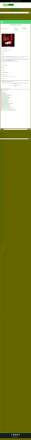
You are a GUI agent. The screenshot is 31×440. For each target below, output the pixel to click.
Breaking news (5, 286)
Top (3, 417)
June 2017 (1, 234)
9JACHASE (2, 135)
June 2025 (1, 152)
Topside (4, 418)
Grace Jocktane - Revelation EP (5, 98)
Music (4, 244)
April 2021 (1, 198)
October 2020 (1, 204)
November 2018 (2, 222)
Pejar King (4, 393)
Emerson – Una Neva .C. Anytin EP (6, 97)
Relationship (4, 401)
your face (4, 429)
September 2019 (2, 215)
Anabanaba (4, 261)
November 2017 (2, 232)
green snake (4, 333)
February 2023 (1, 178)
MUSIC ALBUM (5, 382)
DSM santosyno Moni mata (6, 310)
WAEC (4, 425)
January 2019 (1, 220)
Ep (14, 27)
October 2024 (1, 159)
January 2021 (1, 201)
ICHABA (4, 345)
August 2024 (1, 161)
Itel (3, 350)
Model (4, 370)
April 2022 (1, 187)
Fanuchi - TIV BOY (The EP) (5, 99)
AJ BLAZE (4, 256)
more (4, 375)
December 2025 (2, 146)
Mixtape (4, 369)
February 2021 (1, 200)
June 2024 (1, 163)
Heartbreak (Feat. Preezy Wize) (5, 72)
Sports (4, 410)
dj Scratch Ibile (5, 309)
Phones (4, 394)
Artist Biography (5, 267)
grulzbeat (4, 334)
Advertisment (4, 255)
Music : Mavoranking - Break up (6, 104)
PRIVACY (19, 432)
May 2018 (1, 228)
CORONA (4, 298)
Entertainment (5, 315)
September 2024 (2, 160)
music (4, 380)
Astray (4, 269)
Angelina (4, 262)
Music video (4, 383)
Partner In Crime (3, 70)
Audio (4, 273)
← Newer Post (2, 129)
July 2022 (1, 184)
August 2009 (1, 241)
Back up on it (4, 275)
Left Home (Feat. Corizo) (4, 65)
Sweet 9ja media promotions (6, 412)
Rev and (4, 404)
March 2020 (1, 210)
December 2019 (2, 213)
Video (4, 423)
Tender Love (2, 67)
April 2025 (1, 154)
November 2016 (2, 239)
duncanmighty (5, 311)
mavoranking (2, 21)
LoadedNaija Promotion (6, 359)
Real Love (4, 399)
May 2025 (1, 153)
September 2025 (2, 149)
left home (4, 357)
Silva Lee (4, 406)
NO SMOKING (4, 387)
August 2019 (1, 216)
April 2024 (1, 165)
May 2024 (1, 164)
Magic (4, 363)
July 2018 (1, 226)
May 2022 (1, 186)
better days (4, 279)
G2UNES (4, 328)
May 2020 (1, 208)
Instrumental (4, 347)
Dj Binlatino (4, 305)
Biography (4, 280)
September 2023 (2, 171)
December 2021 (2, 191)
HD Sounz (4, 335)
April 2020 (1, 209)
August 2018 (1, 225)
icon (3, 346)
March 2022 (1, 188)
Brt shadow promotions (6, 287)
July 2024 (1, 162)
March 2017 (1, 236)
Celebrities (4, 291)
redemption (4, 400)
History (4, 339)
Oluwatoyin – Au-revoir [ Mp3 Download (8, 389)
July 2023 (1, 173)
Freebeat (4, 326)
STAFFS (16, 432)
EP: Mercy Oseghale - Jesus (5, 96)
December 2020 (2, 202)
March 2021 (1, 199)
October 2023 (1, 170)
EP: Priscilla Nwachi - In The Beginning (6, 95)
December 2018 (2, 221)
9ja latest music (5, 251)
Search (30, 12)
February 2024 (1, 167)
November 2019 (2, 214)
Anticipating (4, 263)
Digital (4, 304)
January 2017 (1, 237)
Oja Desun (4, 388)
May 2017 (1, 235)
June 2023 (1, 174)
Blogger (19, 131)
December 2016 (2, 238)
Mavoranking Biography (5, 102)
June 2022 (1, 185)
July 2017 (1, 233)
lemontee (4, 358)
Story (4, 411)
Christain (4, 293)
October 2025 (1, 148)
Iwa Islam (4, 351)
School (4, 405)
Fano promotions (5, 321)
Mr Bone (4, 377)
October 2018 (1, 223)
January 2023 (1, 179)
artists (4, 268)
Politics (4, 395)
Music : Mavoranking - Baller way (6, 105)
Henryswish (4, 338)
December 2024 (2, 157)
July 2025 (1, 151)
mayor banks (4, 365)
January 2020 (1, 212)
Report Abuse (2, 430)
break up (4, 285)
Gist (3, 329)
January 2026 (1, 145)
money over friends (5, 374)
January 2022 (1, 190)
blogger (4, 281)
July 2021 (1, 195)
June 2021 (1, 196)
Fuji (3, 327)
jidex (3, 352)
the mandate (4, 416)
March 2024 (1, 166)
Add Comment (24, 28)
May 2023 (1, 175)
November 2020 (2, 203)
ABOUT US (9, 432)
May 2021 (1, 197)
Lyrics (4, 362)
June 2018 (1, 227)
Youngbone (4, 428)
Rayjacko (4, 398)
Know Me (4, 353)
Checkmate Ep (5, 292)
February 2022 (1, 189)
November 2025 (2, 147)
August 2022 (1, 183)
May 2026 (1, 142)
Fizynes (4, 322)
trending (4, 419)
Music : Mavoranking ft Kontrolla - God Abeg (7, 103)
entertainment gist (5, 316)
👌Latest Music (5, 245)
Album (4, 257)
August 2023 (1, 172)
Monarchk (4, 371)
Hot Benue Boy (5, 340)
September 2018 (2, 224)
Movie (4, 376)
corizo (4, 297)
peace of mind (16, 30)
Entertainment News (5, 317)
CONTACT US (12, 432)
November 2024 (2, 158)
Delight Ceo (4, 303)
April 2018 (1, 229)
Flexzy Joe (4, 323)
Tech (3, 413)
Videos (4, 424)
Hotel (4, 341)
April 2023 (1, 176)
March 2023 (1, 177)
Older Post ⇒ (29, 129)
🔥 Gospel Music (5, 249)
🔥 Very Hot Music (5, 250)
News (4, 386)
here (15, 84)
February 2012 (1, 240)
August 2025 (1, 150)
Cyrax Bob (4, 299)
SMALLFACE (4, 407)
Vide (3, 422)
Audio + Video (5, 274)
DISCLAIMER (21, 432)
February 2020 (1, 211)
